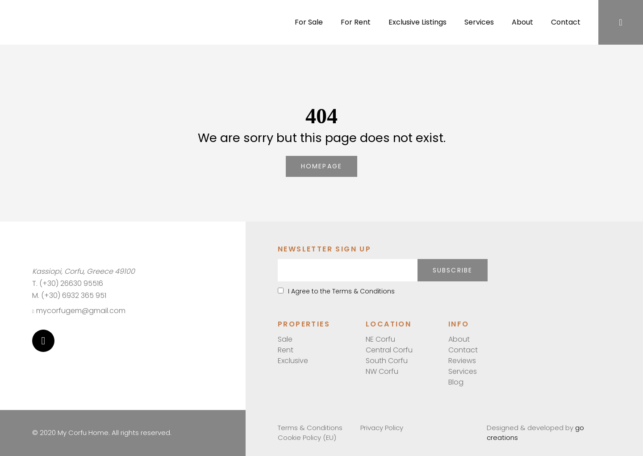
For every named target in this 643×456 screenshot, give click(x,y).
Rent (285, 350)
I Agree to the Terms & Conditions (336, 291)
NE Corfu (380, 339)
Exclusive (293, 361)
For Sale (309, 22)
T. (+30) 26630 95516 (67, 283)
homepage (321, 166)
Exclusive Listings (417, 22)
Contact (565, 22)
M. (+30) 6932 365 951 (69, 295)
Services (479, 22)
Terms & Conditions (310, 427)
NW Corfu (382, 371)
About (522, 22)
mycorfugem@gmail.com (78, 310)
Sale (285, 339)
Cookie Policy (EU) (307, 437)
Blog (455, 382)
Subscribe (452, 270)
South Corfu (387, 361)
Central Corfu (389, 350)
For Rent (356, 22)
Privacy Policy (381, 427)
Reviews (462, 361)
